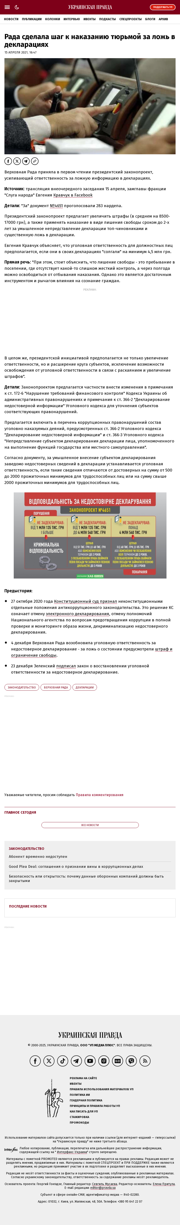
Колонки (52, 19)
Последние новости (28, 906)
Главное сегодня (20, 812)
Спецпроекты (130, 19)
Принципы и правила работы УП (95, 1106)
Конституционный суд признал (85, 601)
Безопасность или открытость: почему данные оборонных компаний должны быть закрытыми (86, 878)
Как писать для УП (84, 1111)
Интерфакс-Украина (72, 1152)
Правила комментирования (100, 795)
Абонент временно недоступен (38, 856)
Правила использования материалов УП (102, 1089)
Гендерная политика (86, 1100)
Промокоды (79, 1122)
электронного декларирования (77, 613)
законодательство (22, 687)
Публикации (32, 19)
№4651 (56, 205)
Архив (163, 19)
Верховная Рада (56, 687)
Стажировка (79, 1117)
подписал (66, 665)
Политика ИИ (80, 1094)
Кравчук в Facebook (73, 195)
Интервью (72, 19)
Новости (11, 19)
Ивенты (89, 19)
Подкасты (107, 19)
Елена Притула (164, 1184)
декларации (85, 687)
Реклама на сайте (83, 1078)
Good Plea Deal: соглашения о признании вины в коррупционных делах (76, 866)
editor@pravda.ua (103, 1188)
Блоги (150, 19)
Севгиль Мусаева (104, 1184)
